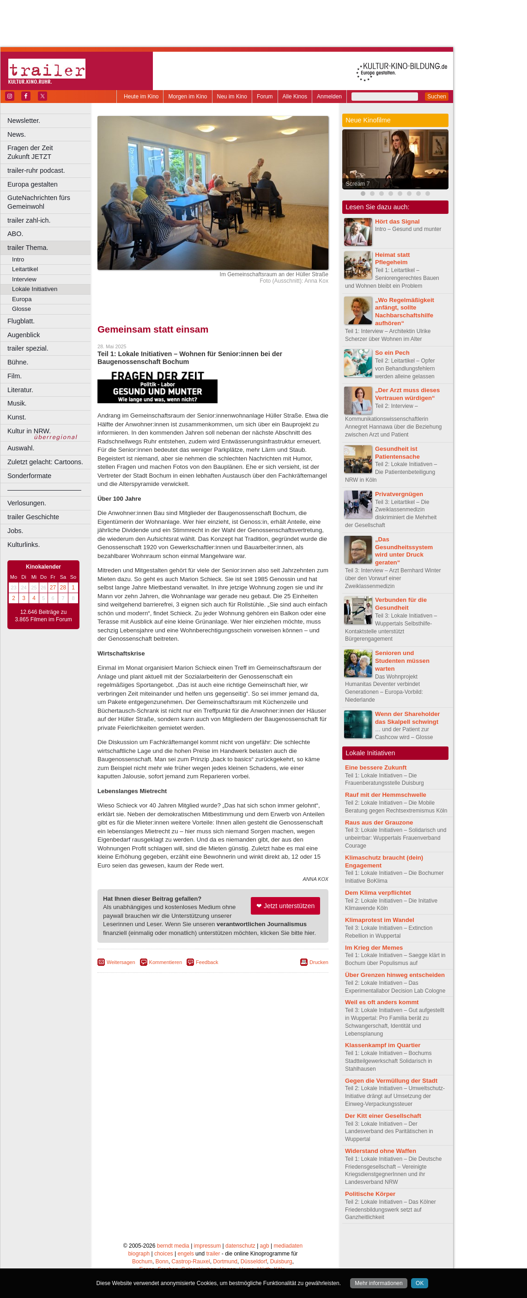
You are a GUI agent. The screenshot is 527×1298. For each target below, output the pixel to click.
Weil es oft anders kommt (382, 1002)
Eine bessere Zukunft (375, 767)
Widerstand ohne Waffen (380, 1150)
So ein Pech (392, 352)
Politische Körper (370, 1193)
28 (63, 587)
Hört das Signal (397, 221)
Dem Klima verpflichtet (378, 892)
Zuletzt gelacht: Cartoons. (45, 462)
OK (420, 1283)
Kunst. (16, 417)
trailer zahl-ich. (29, 220)
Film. (14, 376)
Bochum (142, 1261)
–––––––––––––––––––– (44, 489)
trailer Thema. (27, 247)
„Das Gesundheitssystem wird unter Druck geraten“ (404, 551)
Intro (18, 259)
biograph (139, 1253)
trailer (213, 1253)
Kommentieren (165, 962)
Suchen (436, 96)
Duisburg (281, 1261)
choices (163, 1253)
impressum (207, 1246)
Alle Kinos (295, 96)
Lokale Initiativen (34, 288)
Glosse (21, 308)
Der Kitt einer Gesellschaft (383, 1115)
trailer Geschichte (33, 517)
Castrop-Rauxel (190, 1261)
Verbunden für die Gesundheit (401, 603)
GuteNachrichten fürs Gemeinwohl (38, 202)
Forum (265, 96)
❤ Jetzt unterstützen (285, 906)
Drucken (318, 962)
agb (264, 1246)
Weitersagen (121, 962)
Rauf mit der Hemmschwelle (385, 794)
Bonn (162, 1261)
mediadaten (288, 1246)
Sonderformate (29, 475)
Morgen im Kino (187, 96)
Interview (24, 279)
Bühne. (18, 362)
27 (53, 587)
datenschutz (240, 1246)
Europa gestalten (32, 184)
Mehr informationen (378, 1283)
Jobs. (15, 530)
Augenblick (23, 335)
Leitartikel (25, 269)
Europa (22, 299)
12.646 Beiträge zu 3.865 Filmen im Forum (43, 616)
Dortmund (225, 1261)
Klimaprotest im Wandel (379, 919)
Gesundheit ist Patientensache (397, 452)
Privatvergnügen (399, 494)
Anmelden (329, 96)
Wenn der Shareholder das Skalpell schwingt (407, 717)
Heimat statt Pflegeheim (392, 258)
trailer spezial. (27, 348)
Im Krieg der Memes (374, 947)
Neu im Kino (232, 96)
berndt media (173, 1246)
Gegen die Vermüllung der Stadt (391, 1080)
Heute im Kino (141, 96)
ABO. (15, 233)
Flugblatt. (21, 321)
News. (16, 134)
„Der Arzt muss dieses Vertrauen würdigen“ (407, 394)
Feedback (207, 962)
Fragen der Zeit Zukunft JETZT (50, 152)
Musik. (17, 403)
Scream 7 (358, 184)
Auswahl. (20, 448)
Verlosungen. (26, 503)
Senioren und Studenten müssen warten (402, 660)
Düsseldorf (254, 1261)
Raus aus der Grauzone (379, 822)
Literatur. (20, 390)
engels (185, 1253)
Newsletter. (23, 120)
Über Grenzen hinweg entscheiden (395, 974)
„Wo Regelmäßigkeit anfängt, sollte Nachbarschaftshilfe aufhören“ (404, 312)
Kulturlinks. (23, 544)
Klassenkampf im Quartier (382, 1045)
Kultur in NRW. (29, 431)
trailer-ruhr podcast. (36, 170)
